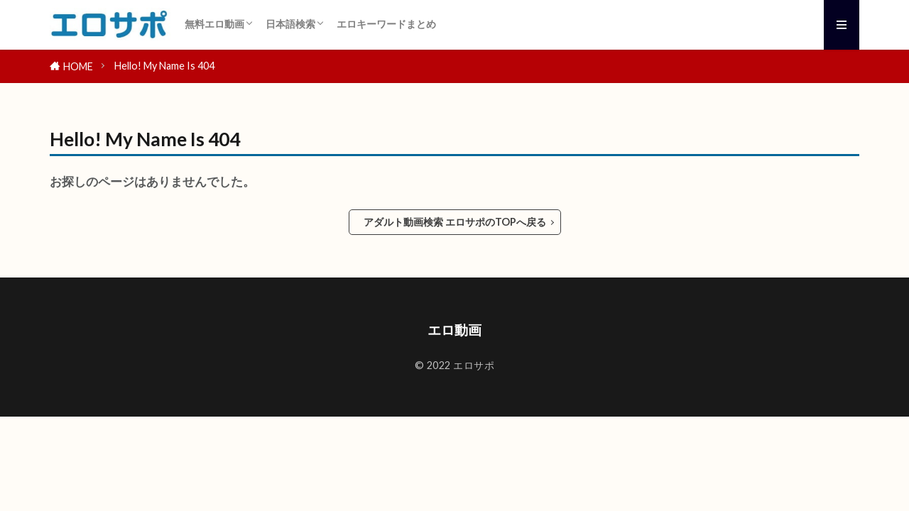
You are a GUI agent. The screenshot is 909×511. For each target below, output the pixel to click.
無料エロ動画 (214, 24)
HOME (78, 66)
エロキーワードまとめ (386, 24)
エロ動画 (454, 330)
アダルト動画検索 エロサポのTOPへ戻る (455, 222)
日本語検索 (290, 24)
